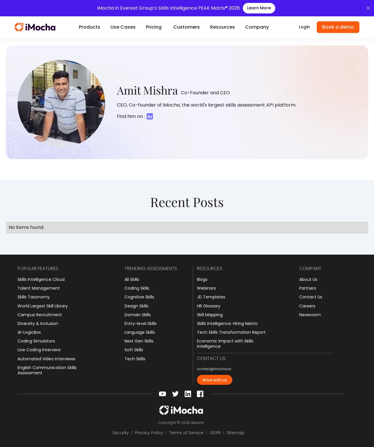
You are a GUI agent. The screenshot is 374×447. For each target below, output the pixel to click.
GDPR (215, 433)
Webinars (206, 288)
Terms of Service (186, 433)
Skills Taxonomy (34, 297)
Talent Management (39, 288)
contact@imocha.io (214, 369)
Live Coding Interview (39, 349)
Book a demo (338, 27)
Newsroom (310, 314)
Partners (307, 288)
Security (120, 433)
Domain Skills (137, 314)
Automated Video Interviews (46, 358)
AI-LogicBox (29, 332)
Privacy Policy (149, 433)
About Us (308, 279)
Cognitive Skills (139, 297)
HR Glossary (208, 306)
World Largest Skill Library (43, 306)
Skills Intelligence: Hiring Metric (227, 323)
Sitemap (235, 433)
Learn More (259, 8)
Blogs (202, 279)
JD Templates (211, 297)
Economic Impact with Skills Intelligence (225, 343)
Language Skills (139, 332)
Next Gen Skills (138, 341)
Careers (307, 306)
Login (304, 27)
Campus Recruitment (40, 314)
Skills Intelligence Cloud (41, 279)
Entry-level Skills (140, 323)
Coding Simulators (36, 341)
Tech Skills (134, 358)
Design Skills (136, 306)
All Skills (131, 279)
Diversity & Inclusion (38, 323)
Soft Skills (133, 349)
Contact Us (310, 297)
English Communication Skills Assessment (47, 370)
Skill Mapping (210, 314)
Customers (186, 27)
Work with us (214, 380)
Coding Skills (136, 288)
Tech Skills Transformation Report (231, 332)
